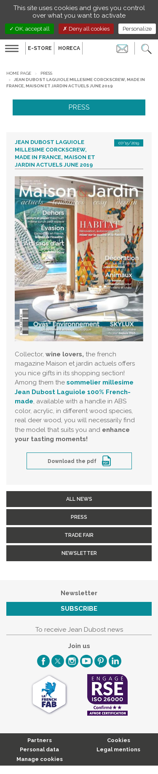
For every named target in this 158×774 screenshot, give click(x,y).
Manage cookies (39, 759)
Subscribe (79, 608)
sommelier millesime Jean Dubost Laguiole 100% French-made (74, 392)
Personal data (39, 749)
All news (79, 499)
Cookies (118, 740)
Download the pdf (73, 461)
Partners (39, 740)
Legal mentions (118, 749)
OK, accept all (29, 29)
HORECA (69, 48)
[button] (146, 48)
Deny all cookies (86, 29)
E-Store (40, 48)
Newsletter (79, 553)
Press (46, 73)
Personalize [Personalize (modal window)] (137, 29)
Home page (18, 73)
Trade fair (79, 535)
